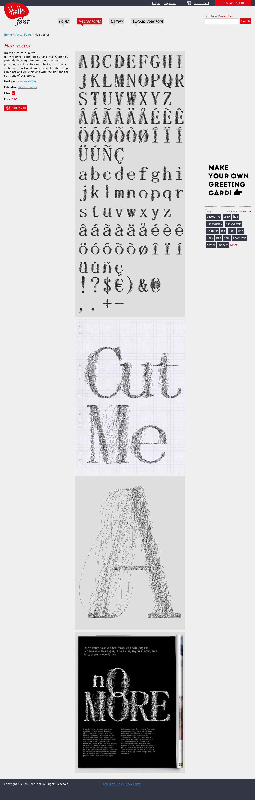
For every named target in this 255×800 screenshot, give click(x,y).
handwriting (214, 224)
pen (218, 238)
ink (223, 231)
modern (223, 245)
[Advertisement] (228, 95)
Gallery (117, 21)
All (207, 16)
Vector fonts (90, 21)
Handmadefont (27, 81)
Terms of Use (111, 784)
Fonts (64, 21)
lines (210, 238)
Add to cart (15, 107)
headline (212, 231)
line (240, 231)
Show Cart (201, 3)
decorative (213, 217)
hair (235, 217)
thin (227, 238)
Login (156, 3)
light (232, 231)
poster (211, 245)
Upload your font (148, 21)
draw (227, 217)
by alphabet (232, 211)
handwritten (233, 224)
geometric (239, 238)
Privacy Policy (132, 784)
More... (235, 245)
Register (170, 3)
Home (8, 35)
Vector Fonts (226, 16)
